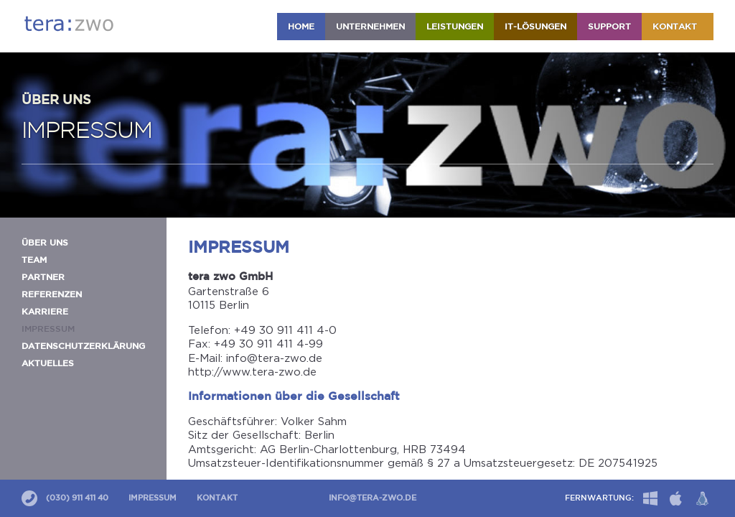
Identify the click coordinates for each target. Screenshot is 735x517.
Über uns (45, 243)
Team (34, 260)
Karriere (45, 312)
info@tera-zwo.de (372, 498)
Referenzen (52, 295)
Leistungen (454, 27)
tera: (69, 23)
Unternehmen (370, 27)
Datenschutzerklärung (83, 346)
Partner (43, 277)
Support (609, 27)
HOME (301, 27)
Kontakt (677, 27)
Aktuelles (48, 364)
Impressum (152, 498)
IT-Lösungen (535, 27)
